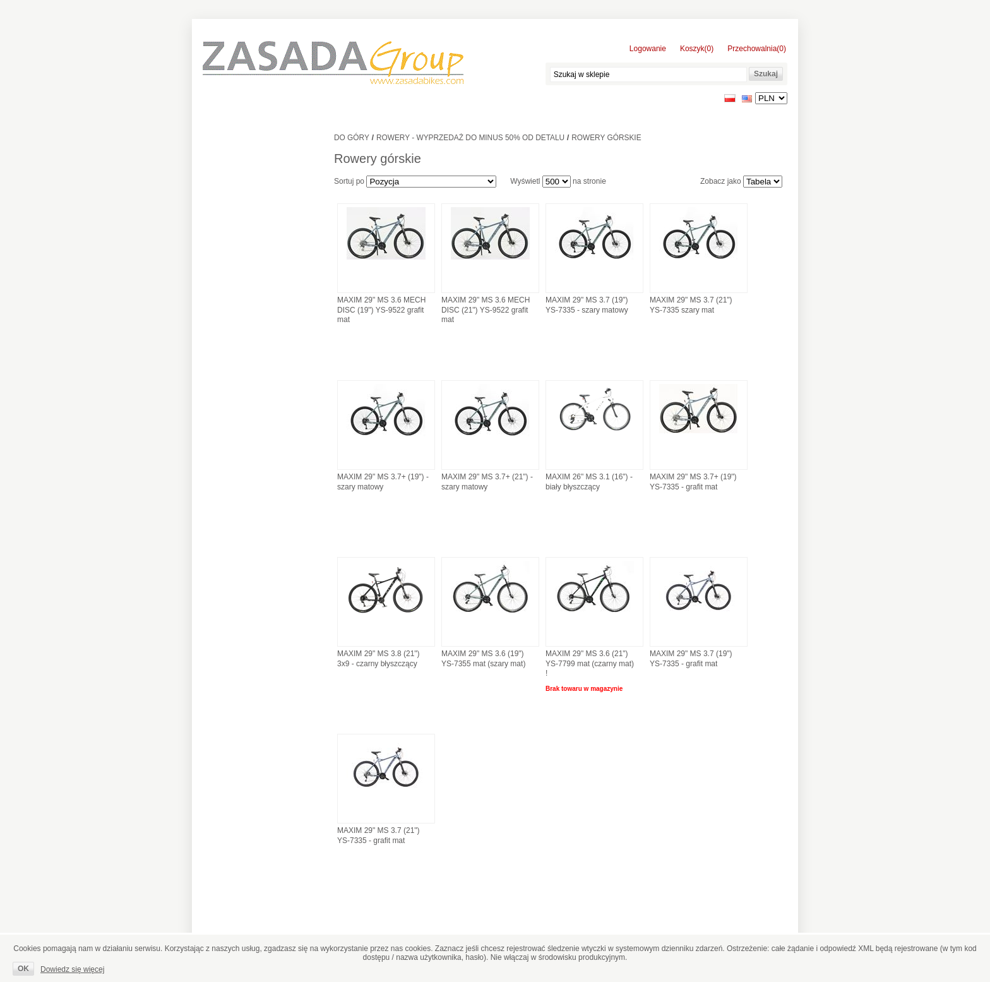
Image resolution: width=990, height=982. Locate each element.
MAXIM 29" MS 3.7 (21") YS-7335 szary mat (691, 305)
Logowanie (647, 48)
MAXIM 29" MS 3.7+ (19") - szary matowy (383, 481)
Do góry (351, 137)
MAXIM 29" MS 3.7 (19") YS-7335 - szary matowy (587, 305)
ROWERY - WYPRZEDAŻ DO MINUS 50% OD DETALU (470, 137)
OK (23, 968)
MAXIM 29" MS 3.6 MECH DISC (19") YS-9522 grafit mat (381, 310)
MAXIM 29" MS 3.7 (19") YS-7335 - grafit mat (691, 658)
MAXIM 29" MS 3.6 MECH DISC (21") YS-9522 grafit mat (485, 310)
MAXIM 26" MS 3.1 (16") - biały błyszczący (589, 481)
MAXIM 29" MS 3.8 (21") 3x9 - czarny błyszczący (378, 658)
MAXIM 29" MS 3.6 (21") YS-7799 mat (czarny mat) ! (590, 663)
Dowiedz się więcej (72, 969)
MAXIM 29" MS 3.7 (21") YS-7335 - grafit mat (378, 835)
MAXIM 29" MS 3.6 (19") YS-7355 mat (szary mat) (483, 658)
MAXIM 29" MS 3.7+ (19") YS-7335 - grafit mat (693, 481)
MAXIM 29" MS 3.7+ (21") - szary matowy (487, 481)
